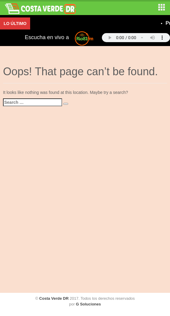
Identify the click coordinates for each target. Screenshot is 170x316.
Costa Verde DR (54, 298)
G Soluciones (88, 304)
